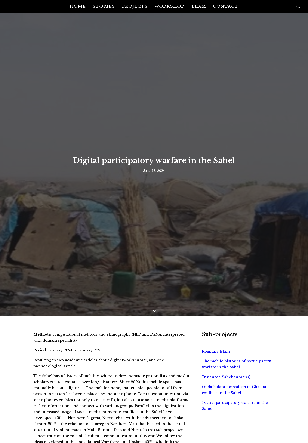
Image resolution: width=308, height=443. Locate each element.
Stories (104, 6)
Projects (135, 6)
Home (78, 6)
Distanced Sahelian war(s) (226, 347)
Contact (225, 6)
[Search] (298, 6)
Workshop (169, 6)
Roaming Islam (216, 321)
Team (198, 6)
